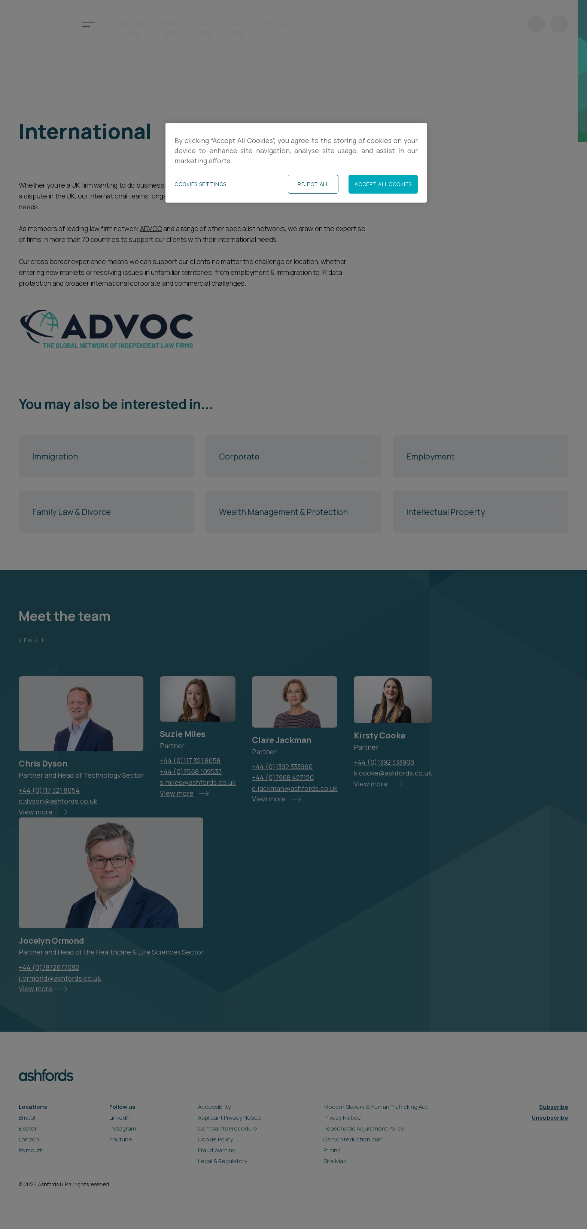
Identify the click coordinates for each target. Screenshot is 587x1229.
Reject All (313, 184)
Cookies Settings (200, 184)
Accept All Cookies (383, 184)
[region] (296, 163)
